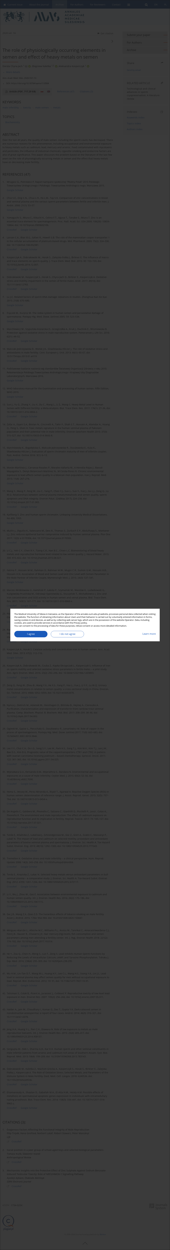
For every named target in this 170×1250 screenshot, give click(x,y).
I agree (31, 634)
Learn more (149, 634)
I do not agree (67, 634)
